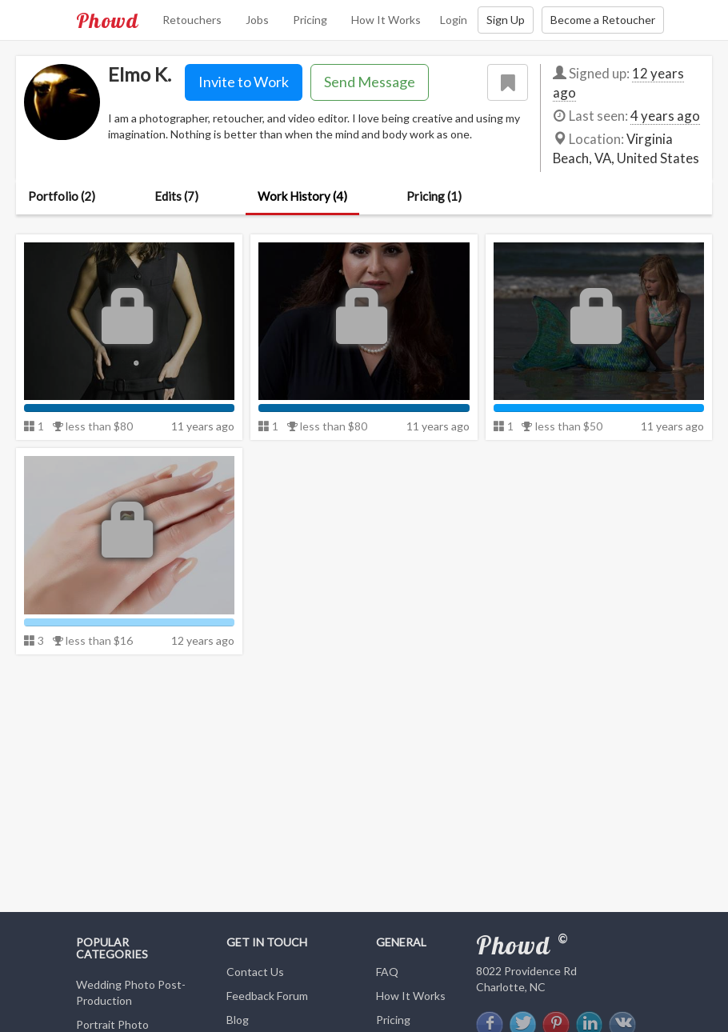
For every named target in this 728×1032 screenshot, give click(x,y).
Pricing (310, 19)
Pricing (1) (434, 196)
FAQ (387, 971)
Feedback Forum (267, 995)
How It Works (386, 19)
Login (453, 19)
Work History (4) (302, 196)
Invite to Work (243, 81)
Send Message (369, 81)
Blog (237, 1019)
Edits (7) (176, 196)
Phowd (107, 20)
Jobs (257, 19)
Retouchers (192, 19)
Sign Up (505, 19)
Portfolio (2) (61, 196)
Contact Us (255, 971)
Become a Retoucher (602, 19)
